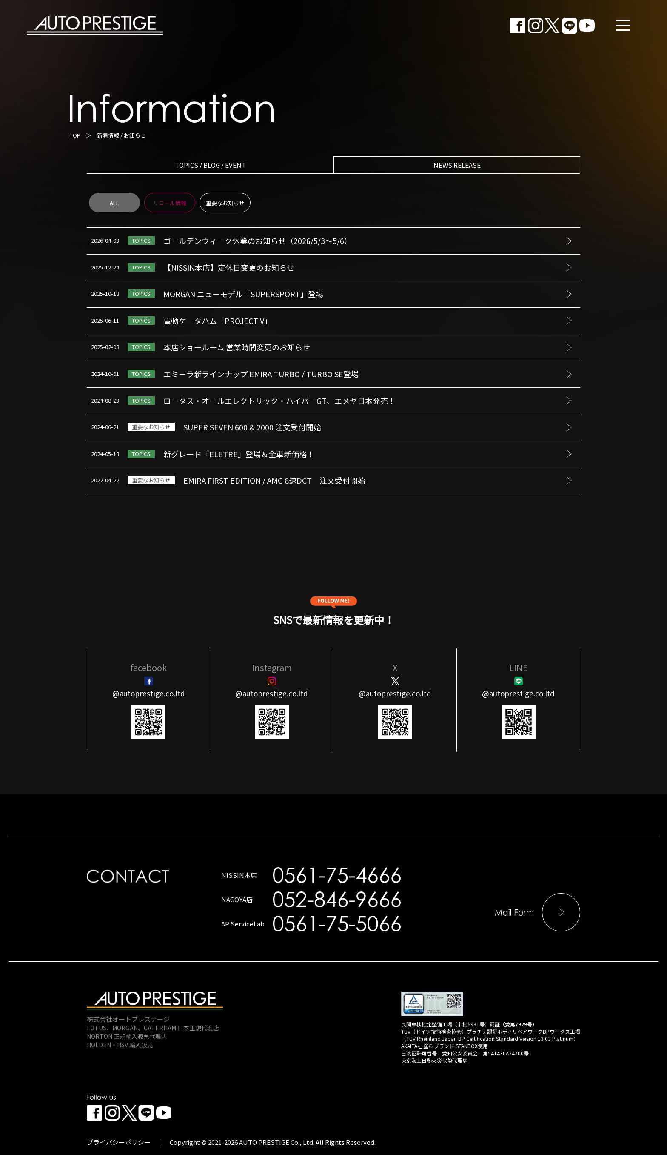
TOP (75, 135)
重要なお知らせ (225, 203)
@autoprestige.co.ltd (148, 693)
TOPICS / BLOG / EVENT (210, 164)
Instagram (272, 667)
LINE (518, 667)
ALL (114, 203)
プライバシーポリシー (119, 1142)
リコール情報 (169, 203)
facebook (149, 667)
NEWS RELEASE (457, 164)
